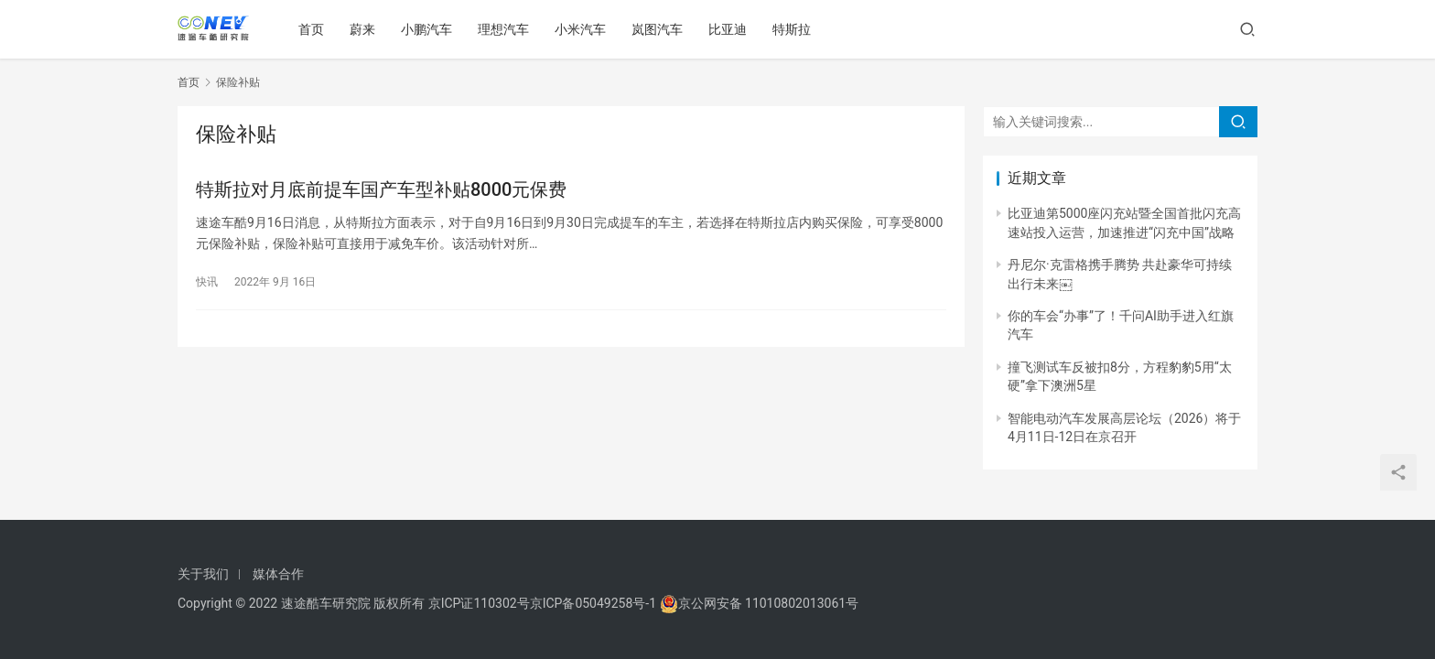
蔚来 (366, 29)
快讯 (207, 282)
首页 (315, 29)
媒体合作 (278, 574)
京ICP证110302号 (479, 603)
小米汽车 (584, 29)
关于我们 (203, 574)
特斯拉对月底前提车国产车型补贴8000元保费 (381, 190)
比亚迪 (731, 29)
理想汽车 (507, 29)
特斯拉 (795, 29)
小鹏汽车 (430, 29)
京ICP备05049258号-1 (595, 603)
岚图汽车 (660, 29)
